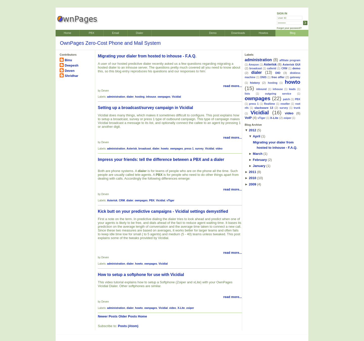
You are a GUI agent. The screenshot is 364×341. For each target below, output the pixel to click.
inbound (261, 89)
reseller (285, 103)
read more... (232, 86)
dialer (130, 96)
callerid (271, 68)
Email (115, 32)
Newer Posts (108, 316)
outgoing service (278, 93)
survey (199, 148)
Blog (292, 32)
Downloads (238, 32)
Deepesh (71, 65)
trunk (297, 107)
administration (116, 96)
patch (286, 99)
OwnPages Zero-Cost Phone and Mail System (110, 43)
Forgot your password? (289, 28)
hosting (140, 96)
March (257, 154)
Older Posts (128, 316)
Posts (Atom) (128, 326)
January (259, 166)
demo (296, 68)
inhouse (151, 96)
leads (292, 89)
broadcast (145, 148)
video (219, 148)
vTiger (170, 200)
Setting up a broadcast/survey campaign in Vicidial (145, 107)
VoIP (248, 118)
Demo (212, 32)
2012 (252, 130)
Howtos (263, 32)
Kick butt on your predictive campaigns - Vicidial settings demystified (163, 211)
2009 (252, 184)
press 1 (189, 148)
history (255, 82)
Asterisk (132, 148)
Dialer (139, 32)
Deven (70, 71)
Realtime (269, 103)
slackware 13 (263, 107)
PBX (91, 32)
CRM (122, 200)
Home (67, 32)
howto (165, 148)
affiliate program (289, 60)
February (260, 160)
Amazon (254, 64)
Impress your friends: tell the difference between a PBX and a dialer (161, 159)
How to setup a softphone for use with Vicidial (141, 274)
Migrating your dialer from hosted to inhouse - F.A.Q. (147, 56)
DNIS (263, 77)
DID (277, 72)
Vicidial (176, 96)
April (256, 136)
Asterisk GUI (291, 64)
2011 (252, 172)
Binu (68, 60)
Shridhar (71, 76)
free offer (277, 77)
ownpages (163, 96)
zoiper (190, 308)
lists (247, 93)
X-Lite (181, 308)
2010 (252, 178)
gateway (295, 77)
